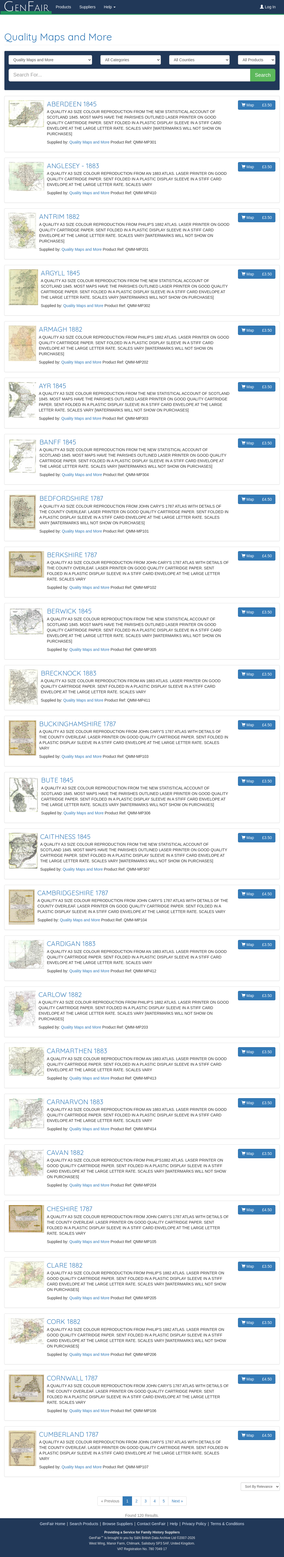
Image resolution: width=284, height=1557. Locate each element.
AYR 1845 (52, 386)
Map (257, 105)
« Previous (110, 1501)
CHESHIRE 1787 (69, 1209)
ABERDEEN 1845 (72, 104)
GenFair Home (52, 1524)
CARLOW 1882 (60, 994)
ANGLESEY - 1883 (73, 166)
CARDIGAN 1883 (71, 943)
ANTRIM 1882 (59, 216)
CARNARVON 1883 (75, 1102)
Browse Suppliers (118, 1524)
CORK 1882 (63, 1321)
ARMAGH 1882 (60, 329)
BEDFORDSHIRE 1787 (71, 498)
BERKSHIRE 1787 (72, 555)
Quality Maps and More (58, 36)
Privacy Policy (194, 1524)
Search (263, 75)
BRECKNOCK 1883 (68, 673)
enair (25, 7)
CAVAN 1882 (65, 1152)
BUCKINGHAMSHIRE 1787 (77, 724)
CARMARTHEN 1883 (77, 1051)
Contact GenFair (151, 1524)
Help (174, 1524)
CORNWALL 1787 (72, 1378)
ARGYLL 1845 (60, 273)
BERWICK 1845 (69, 611)
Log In (268, 7)
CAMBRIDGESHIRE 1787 (72, 893)
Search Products (84, 1524)
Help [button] (109, 7)
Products (62, 7)
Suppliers (87, 7)
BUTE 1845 (57, 780)
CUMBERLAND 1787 (68, 1434)
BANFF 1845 (57, 442)
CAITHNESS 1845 (65, 836)
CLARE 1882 (65, 1265)
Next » (177, 1501)
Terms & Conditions (227, 1524)
